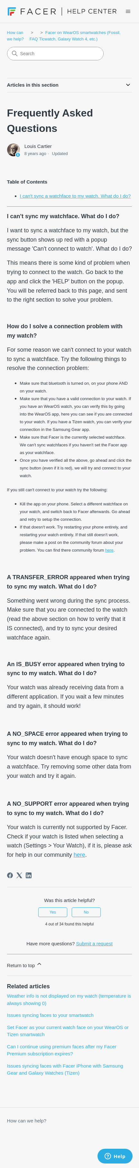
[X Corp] (19, 875)
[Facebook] (10, 875)
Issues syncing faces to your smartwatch (50, 1015)
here (109, 550)
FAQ (34, 39)
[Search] (55, 53)
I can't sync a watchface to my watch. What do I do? (75, 196)
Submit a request (94, 943)
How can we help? (27, 1120)
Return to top (25, 964)
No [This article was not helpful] (86, 912)
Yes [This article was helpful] (53, 912)
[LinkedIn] (29, 875)
